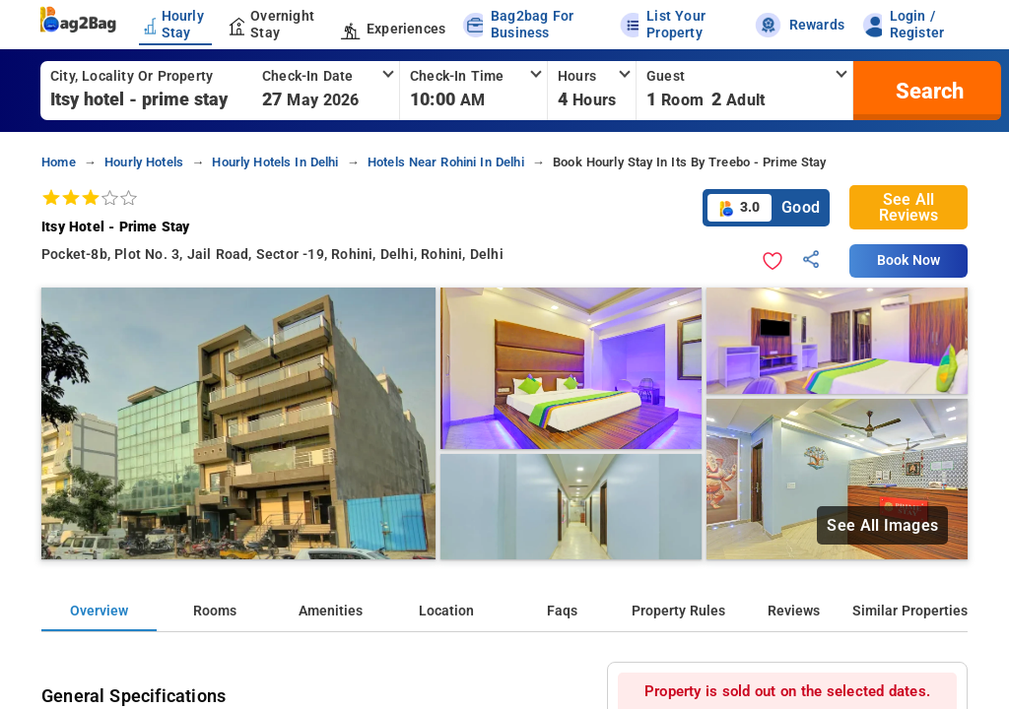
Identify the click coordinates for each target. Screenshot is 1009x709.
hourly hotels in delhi (275, 162)
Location (446, 611)
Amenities (331, 611)
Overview (99, 611)
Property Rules (678, 611)
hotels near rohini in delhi (446, 162)
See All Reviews (908, 207)
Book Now (908, 260)
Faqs (562, 611)
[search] (927, 90)
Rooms (214, 611)
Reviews (794, 611)
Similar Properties (910, 611)
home (58, 162)
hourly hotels (143, 162)
